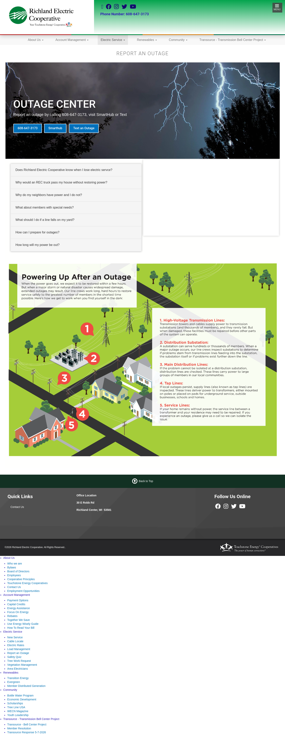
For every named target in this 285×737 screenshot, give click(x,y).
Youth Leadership (17, 715)
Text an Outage (83, 128)
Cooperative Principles (21, 579)
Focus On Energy (18, 612)
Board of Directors (18, 571)
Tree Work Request (19, 660)
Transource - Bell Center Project (26, 724)
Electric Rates (15, 645)
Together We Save (18, 619)
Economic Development (21, 699)
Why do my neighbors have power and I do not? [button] (48, 194)
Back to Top (146, 481)
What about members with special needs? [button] (44, 207)
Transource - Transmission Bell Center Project (232, 40)
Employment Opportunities (23, 590)
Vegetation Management (22, 664)
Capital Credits (16, 604)
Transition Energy (18, 678)
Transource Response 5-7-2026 (26, 732)
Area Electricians (17, 668)
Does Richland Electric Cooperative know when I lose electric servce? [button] (63, 170)
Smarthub (55, 128)
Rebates (12, 616)
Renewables (147, 40)
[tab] (76, 170)
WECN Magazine (17, 711)
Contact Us (17, 506)
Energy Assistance (18, 608)
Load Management (18, 649)
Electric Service (113, 40)
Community (178, 40)
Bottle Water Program (20, 695)
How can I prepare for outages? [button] (37, 232)
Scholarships (15, 703)
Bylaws (11, 567)
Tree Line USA (16, 707)
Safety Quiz (14, 656)
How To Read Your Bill (20, 627)
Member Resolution (19, 728)
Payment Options (17, 600)
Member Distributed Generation (26, 685)
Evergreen (13, 682)
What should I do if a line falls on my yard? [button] (44, 219)
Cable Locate (15, 641)
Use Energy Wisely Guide (23, 623)
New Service (15, 637)
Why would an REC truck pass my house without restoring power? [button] (61, 182)
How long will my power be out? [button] (37, 245)
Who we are (14, 563)
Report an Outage (18, 653)
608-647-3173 (28, 128)
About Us (35, 40)
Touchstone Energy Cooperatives (27, 583)
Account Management (72, 40)
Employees (14, 575)
